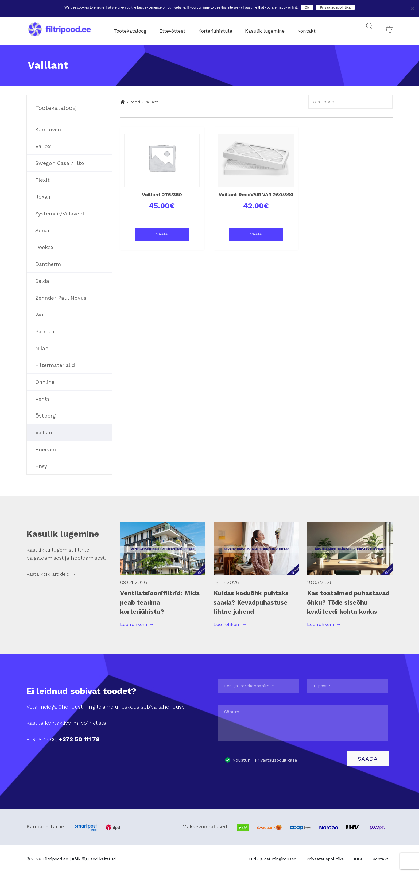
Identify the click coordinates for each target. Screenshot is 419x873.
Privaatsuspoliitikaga (276, 760)
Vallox (43, 146)
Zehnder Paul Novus (60, 298)
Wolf (41, 314)
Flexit (42, 180)
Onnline (45, 382)
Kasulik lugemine (269, 29)
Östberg (45, 415)
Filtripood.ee (55, 859)
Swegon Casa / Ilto (59, 163)
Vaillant (45, 432)
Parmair (45, 331)
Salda (42, 281)
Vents (42, 399)
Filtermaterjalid (55, 365)
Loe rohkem (137, 624)
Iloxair (43, 197)
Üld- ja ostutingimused (273, 859)
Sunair (43, 230)
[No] (412, 8)
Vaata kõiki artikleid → (51, 574)
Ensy (41, 466)
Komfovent (49, 129)
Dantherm (48, 264)
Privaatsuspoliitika (325, 859)
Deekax (44, 247)
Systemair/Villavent (60, 213)
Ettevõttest (177, 29)
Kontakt (311, 29)
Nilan (41, 348)
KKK (358, 859)
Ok (307, 7)
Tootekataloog (134, 29)
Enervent (46, 449)
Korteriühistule (220, 29)
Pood (134, 102)
